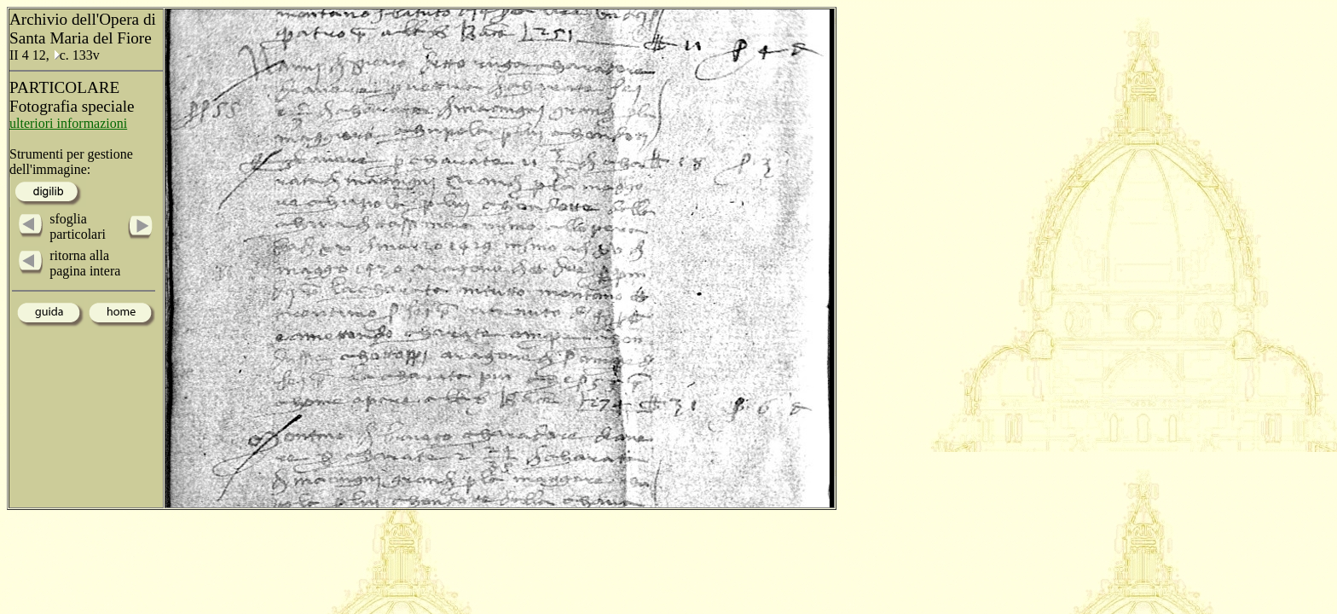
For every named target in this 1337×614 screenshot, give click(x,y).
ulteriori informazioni (68, 123)
